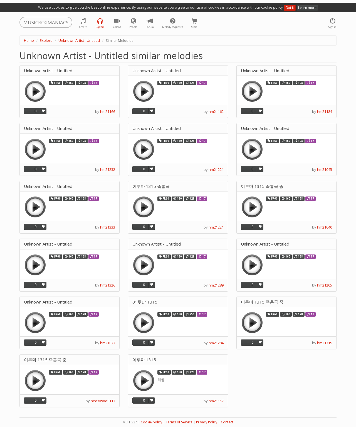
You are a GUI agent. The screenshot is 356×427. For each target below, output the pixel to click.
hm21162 (216, 111)
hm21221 (216, 169)
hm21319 (324, 342)
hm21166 (107, 111)
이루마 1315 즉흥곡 (151, 186)
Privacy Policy (206, 422)
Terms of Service (179, 422)
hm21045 (324, 169)
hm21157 (216, 400)
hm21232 (107, 169)
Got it (289, 7)
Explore (46, 40)
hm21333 (107, 227)
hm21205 (324, 285)
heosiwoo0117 (103, 400)
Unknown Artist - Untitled (79, 40)
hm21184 (324, 111)
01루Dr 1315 (144, 302)
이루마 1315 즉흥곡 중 (262, 186)
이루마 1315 (144, 359)
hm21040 (324, 227)
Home (29, 40)
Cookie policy (151, 422)
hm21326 (107, 285)
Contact (227, 422)
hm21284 (216, 342)
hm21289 (216, 285)
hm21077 (107, 342)
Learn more (307, 7)
